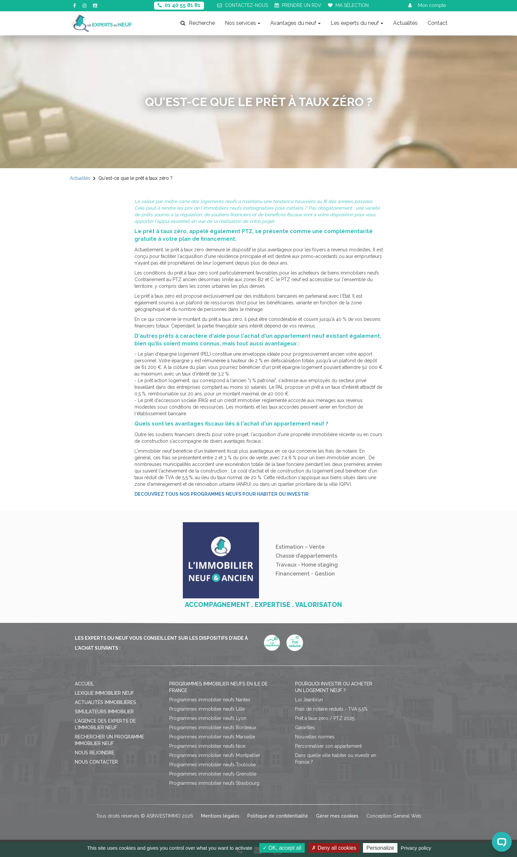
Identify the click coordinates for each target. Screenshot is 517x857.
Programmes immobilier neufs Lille (207, 709)
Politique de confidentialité (277, 816)
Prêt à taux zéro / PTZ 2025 (324, 718)
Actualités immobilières (105, 702)
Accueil (84, 683)
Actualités (405, 23)
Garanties (305, 727)
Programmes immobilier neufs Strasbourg (214, 783)
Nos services (242, 23)
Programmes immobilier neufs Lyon (207, 718)
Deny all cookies (334, 848)
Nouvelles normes (315, 736)
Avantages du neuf (295, 23)
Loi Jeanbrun (309, 699)
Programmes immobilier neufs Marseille (212, 736)
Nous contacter (96, 762)
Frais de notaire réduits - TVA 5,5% (331, 709)
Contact (437, 23)
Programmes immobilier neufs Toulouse (212, 764)
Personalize (380, 848)
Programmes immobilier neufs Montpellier (214, 755)
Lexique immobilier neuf (104, 693)
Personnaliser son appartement (328, 746)
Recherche (198, 23)
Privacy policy (416, 848)
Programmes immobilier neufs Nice (207, 746)
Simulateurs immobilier (104, 711)
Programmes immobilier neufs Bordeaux (212, 727)
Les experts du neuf (357, 23)
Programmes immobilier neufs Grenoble (212, 774)
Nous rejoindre (94, 752)
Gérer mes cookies (337, 816)
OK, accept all (282, 848)
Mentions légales (220, 816)
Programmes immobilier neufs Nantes (209, 699)
